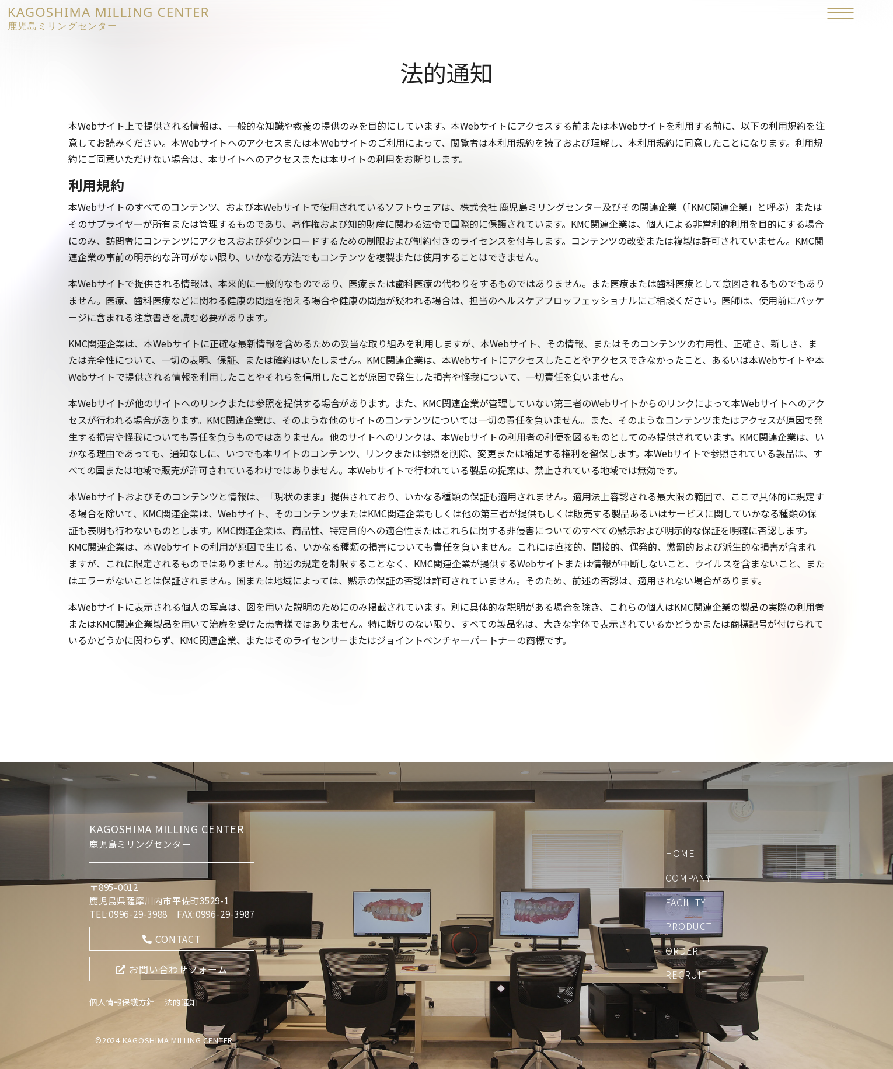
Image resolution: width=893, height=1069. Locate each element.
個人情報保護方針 (122, 1002)
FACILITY (685, 902)
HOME (680, 853)
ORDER (682, 950)
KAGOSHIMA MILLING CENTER (109, 17)
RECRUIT (686, 974)
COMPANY (688, 877)
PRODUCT (688, 926)
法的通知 (181, 1002)
